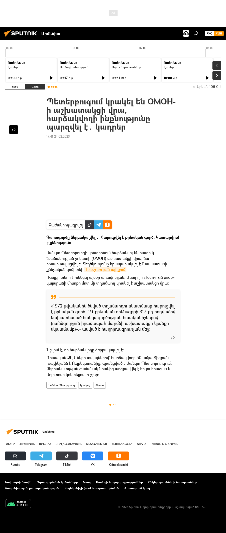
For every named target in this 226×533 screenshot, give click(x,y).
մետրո (100, 385)
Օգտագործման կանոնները (57, 482)
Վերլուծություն (69, 444)
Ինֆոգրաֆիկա (96, 444)
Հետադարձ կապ (137, 488)
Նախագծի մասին (18, 482)
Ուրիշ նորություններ (126, 67)
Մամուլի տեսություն (74, 67)
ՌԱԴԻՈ (141, 444)
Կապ (87, 482)
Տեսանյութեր (122, 444)
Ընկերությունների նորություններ (172, 482)
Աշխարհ (45, 444)
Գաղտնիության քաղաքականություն (32, 488)
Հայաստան (27, 444)
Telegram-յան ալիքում (105, 269)
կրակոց (85, 385)
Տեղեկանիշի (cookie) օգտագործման (91, 488)
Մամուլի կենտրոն (164, 444)
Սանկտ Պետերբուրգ (61, 385)
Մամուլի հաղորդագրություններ (119, 482)
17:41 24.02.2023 (58, 136)
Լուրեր (13, 67)
